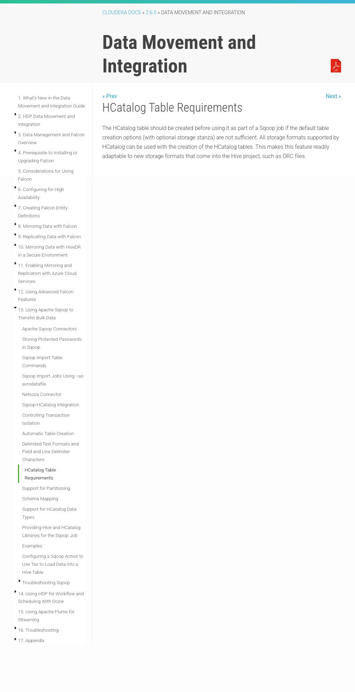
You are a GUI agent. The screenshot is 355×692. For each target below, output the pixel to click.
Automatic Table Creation (48, 433)
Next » (333, 96)
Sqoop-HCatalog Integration (50, 404)
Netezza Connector (41, 394)
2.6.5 (151, 13)
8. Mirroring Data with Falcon (47, 226)
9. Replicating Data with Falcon (49, 236)
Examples (32, 545)
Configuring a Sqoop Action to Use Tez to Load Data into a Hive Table (52, 564)
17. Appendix (31, 640)
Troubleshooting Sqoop (46, 582)
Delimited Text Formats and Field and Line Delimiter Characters (50, 451)
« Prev (109, 96)
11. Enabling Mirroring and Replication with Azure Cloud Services (47, 273)
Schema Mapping (40, 498)
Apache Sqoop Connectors (49, 328)
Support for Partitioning (46, 488)
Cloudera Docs (121, 13)
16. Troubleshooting (38, 630)
